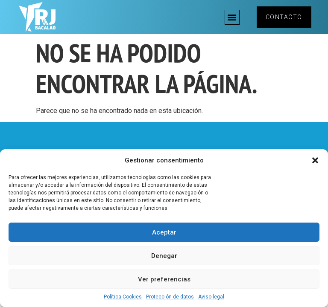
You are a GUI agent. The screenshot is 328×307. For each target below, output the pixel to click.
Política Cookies (123, 297)
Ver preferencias (164, 279)
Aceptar (164, 232)
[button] (315, 160)
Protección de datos (170, 297)
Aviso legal (211, 297)
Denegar (164, 256)
